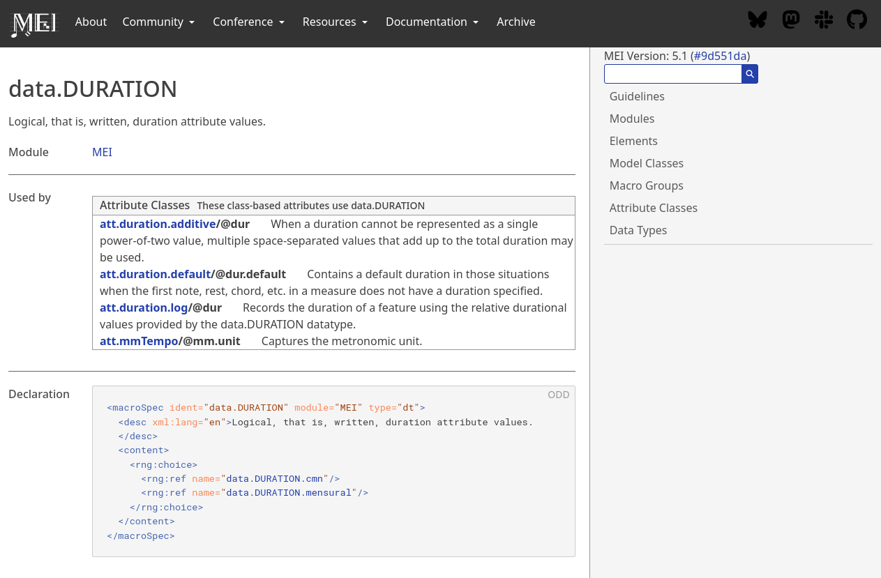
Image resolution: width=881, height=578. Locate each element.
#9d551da (720, 55)
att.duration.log (144, 307)
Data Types (639, 230)
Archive (516, 21)
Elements (634, 141)
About (91, 21)
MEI (102, 152)
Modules (632, 118)
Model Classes (647, 163)
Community (159, 21)
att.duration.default (155, 274)
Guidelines (637, 96)
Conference (250, 21)
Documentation (433, 21)
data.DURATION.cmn (274, 478)
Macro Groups (647, 185)
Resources (336, 21)
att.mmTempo (139, 341)
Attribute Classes (145, 205)
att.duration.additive (158, 223)
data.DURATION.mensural (288, 492)
